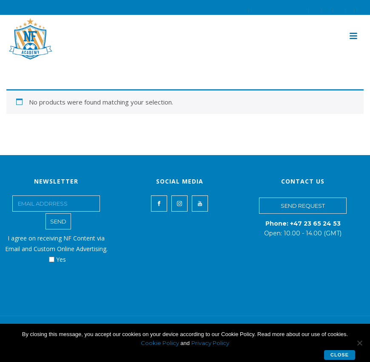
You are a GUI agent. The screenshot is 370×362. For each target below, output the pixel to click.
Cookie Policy (160, 342)
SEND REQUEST (303, 205)
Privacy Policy (210, 342)
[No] (359, 343)
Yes (57, 259)
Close (339, 354)
